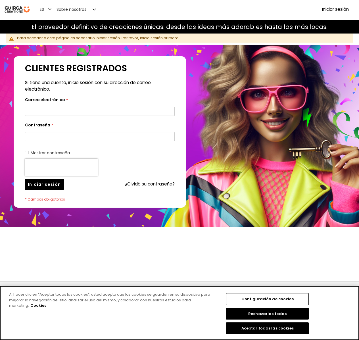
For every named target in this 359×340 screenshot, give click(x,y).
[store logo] (17, 9)
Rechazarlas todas (267, 313)
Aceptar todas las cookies (267, 328)
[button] (49, 9)
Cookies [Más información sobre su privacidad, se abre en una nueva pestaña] (38, 305)
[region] (179, 313)
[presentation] (61, 167)
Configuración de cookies (267, 299)
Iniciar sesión (335, 9)
